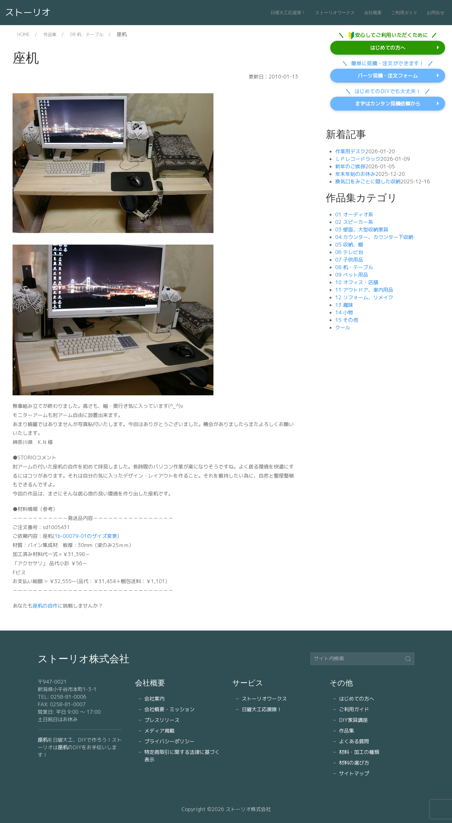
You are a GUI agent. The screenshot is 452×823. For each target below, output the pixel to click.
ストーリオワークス (335, 12)
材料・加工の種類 (359, 752)
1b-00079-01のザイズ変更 (86, 536)
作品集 (49, 34)
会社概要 (373, 12)
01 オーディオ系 (354, 214)
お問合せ (435, 12)
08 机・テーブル (86, 34)
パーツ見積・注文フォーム (388, 75)
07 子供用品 (349, 259)
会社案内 (154, 698)
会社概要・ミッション (169, 709)
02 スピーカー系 (354, 222)
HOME (23, 34)
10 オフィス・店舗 (356, 282)
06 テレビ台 (349, 252)
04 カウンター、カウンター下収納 (374, 237)
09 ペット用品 (351, 274)
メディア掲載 (159, 730)
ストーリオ (28, 12)
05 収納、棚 (349, 244)
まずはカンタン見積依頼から (387, 103)
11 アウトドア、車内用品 (364, 289)
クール (342, 327)
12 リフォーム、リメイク (364, 297)
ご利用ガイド (404, 12)
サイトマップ (354, 773)
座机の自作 (45, 605)
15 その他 (346, 320)
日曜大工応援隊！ (288, 12)
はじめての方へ (387, 47)
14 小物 (344, 312)
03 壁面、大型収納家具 (361, 229)
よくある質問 (354, 741)
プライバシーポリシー (169, 741)
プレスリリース (162, 720)
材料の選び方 (354, 762)
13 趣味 (344, 304)
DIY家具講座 (353, 720)
